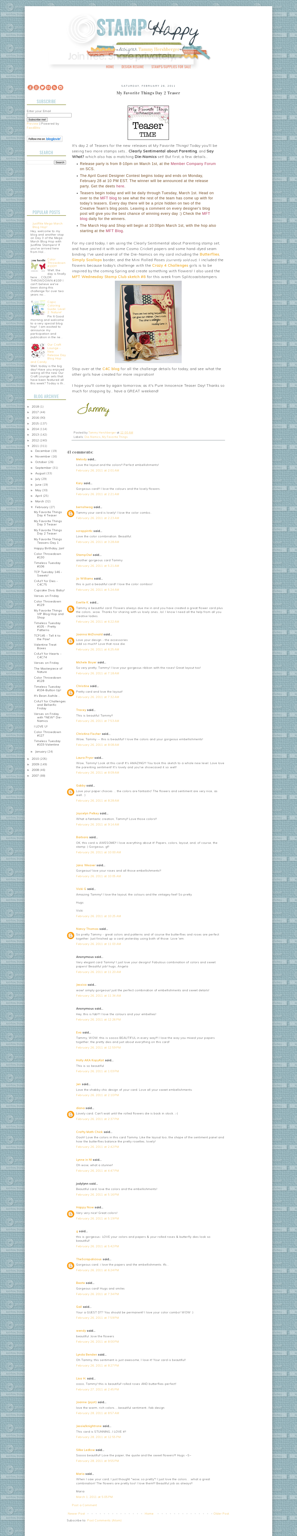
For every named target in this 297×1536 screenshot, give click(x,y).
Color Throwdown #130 (47, 555)
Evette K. (82, 602)
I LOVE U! (40, 726)
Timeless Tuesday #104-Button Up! (47, 688)
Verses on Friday (46, 596)
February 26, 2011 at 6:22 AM (97, 621)
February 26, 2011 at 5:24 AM (97, 589)
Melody (81, 459)
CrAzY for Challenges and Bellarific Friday (50, 704)
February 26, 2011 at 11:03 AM (98, 944)
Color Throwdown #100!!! (56, 262)
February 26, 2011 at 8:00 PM (97, 1341)
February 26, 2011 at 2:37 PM (97, 1119)
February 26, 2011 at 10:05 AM (98, 876)
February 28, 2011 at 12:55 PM (98, 1437)
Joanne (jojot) (86, 1402)
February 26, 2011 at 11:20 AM (98, 972)
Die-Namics (93, 436)
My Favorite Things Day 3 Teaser (48, 522)
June (39, 484)
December (43, 451)
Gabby (81, 785)
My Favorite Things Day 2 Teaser (48, 531)
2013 (36, 434)
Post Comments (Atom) (104, 1520)
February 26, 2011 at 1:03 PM (97, 1071)
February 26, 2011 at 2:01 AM (97, 470)
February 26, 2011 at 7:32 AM (97, 697)
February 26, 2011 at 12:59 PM (98, 1047)
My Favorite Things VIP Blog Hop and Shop (49, 614)
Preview (33, 123)
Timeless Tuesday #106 (47, 564)
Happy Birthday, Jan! (49, 548)
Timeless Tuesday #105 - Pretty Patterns (47, 626)
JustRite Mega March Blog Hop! (47, 225)
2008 (36, 770)
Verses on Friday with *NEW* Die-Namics (48, 717)
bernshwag (84, 507)
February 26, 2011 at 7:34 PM (97, 1294)
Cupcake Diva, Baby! (49, 590)
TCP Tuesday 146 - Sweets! (48, 573)
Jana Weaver (86, 865)
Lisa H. (81, 1378)
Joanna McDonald (89, 634)
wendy (81, 1331)
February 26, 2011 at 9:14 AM (97, 824)
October (41, 462)
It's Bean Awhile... (47, 696)
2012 (36, 440)
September (44, 468)
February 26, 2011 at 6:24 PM (97, 1270)
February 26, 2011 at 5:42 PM (97, 1246)
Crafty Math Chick (89, 1132)
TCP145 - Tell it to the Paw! (47, 637)
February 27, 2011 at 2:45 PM (97, 1389)
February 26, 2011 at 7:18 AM (97, 673)
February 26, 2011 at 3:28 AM (97, 542)
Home (110, 66)
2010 (36, 759)
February (42, 507)
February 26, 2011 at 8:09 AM (97, 772)
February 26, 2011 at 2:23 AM (97, 518)
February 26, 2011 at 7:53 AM (97, 721)
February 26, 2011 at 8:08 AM (97, 745)
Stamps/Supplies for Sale (171, 66)
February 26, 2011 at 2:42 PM (97, 1147)
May (38, 490)
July (38, 479)
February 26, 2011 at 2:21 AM (97, 494)
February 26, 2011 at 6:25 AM (97, 649)
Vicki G (81, 889)
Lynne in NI (84, 1160)
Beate (80, 1283)
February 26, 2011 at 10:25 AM (98, 916)
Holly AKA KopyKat (90, 1060)
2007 (36, 775)
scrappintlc (84, 531)
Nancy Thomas (87, 929)
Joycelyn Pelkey (87, 813)
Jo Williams (85, 578)
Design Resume (132, 66)
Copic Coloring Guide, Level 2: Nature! (56, 307)
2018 (36, 406)
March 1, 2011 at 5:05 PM (94, 1497)
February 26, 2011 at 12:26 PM (98, 1019)
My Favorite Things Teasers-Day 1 (48, 541)
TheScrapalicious (89, 1259)
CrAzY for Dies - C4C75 (46, 582)
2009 (36, 764)
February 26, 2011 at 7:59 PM (97, 1318)
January (41, 751)
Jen (78, 1084)
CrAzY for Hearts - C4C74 (48, 655)
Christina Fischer (88, 734)
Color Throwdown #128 (47, 679)
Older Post (221, 1513)
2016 (36, 418)
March (40, 501)
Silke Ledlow (85, 1450)
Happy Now (85, 1207)
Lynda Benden (86, 1354)
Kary (79, 483)
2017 (36, 412)
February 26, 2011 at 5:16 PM (97, 1194)
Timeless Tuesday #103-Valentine (47, 742)
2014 (36, 429)
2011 (36, 446)
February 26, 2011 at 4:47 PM (97, 1170)
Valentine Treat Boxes (45, 646)
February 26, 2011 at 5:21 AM (97, 566)
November (43, 456)
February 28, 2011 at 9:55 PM (97, 1461)
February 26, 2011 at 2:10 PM (97, 1095)
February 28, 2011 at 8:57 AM (97, 1413)
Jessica (81, 985)
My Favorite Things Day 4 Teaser (48, 513)
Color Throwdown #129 (47, 603)
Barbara (82, 837)
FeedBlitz (33, 128)
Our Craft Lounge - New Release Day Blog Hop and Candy (48, 353)
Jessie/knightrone (89, 1426)
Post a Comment (84, 1505)
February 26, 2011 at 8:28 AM (97, 800)
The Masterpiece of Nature (48, 670)
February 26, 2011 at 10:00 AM (98, 852)
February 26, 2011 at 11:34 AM (98, 995)
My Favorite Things (115, 436)
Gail (79, 1307)
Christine (82, 686)
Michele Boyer (86, 662)
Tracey (81, 710)
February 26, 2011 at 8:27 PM (97, 1365)
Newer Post (76, 1513)
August (41, 473)
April (39, 496)
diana (80, 1108)
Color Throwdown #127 (47, 733)
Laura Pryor (85, 758)
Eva (78, 1032)
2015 (36, 423)
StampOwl (84, 555)
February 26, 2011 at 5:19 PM (97, 1218)
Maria (80, 1474)
